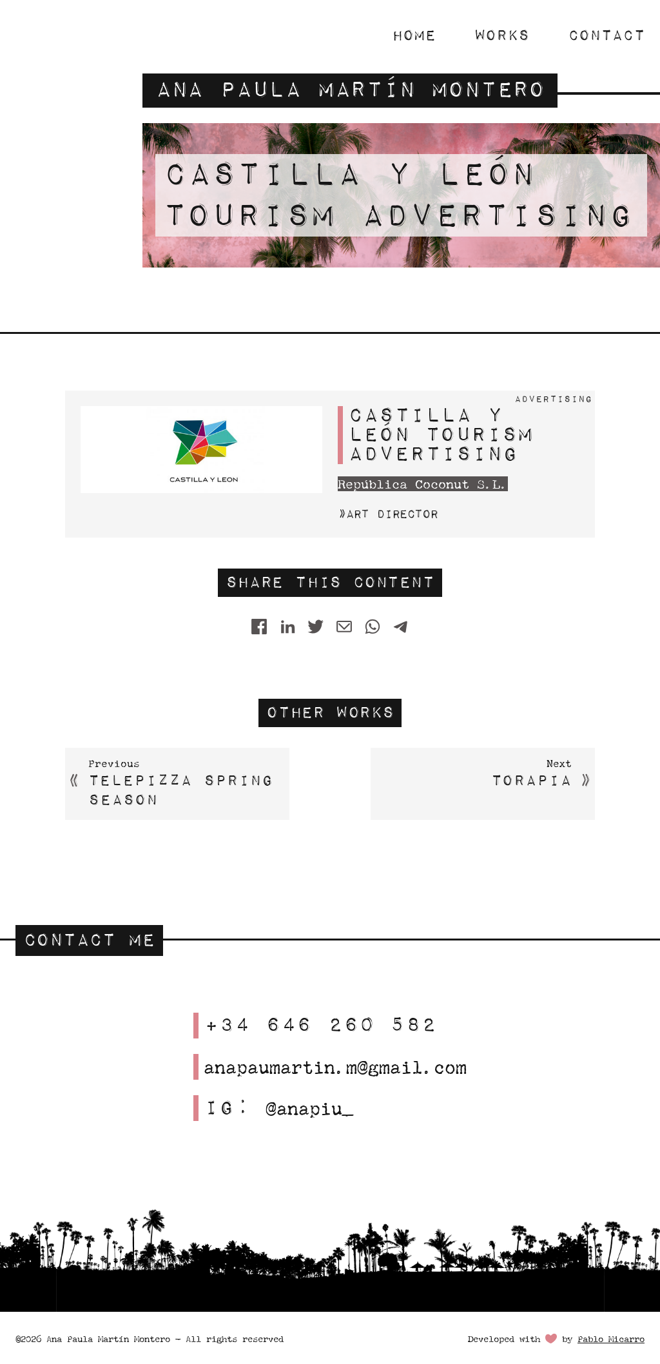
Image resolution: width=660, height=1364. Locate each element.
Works (501, 35)
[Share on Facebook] (259, 627)
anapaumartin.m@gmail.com (335, 1067)
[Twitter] (316, 627)
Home (414, 35)
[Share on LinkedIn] (287, 627)
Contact (606, 35)
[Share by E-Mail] (344, 627)
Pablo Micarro (611, 1339)
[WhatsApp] (373, 627)
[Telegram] (401, 627)
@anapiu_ (309, 1108)
